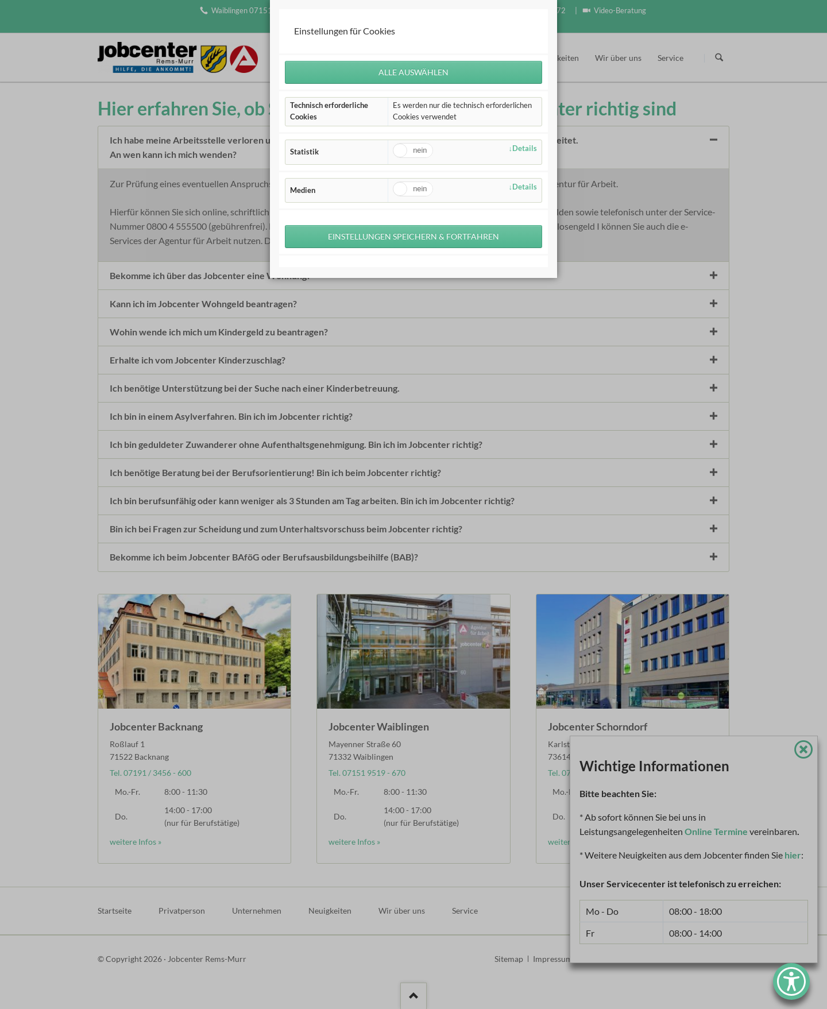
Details (524, 148)
